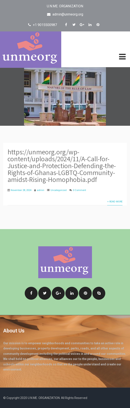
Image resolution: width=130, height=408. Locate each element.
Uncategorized (58, 190)
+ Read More (114, 201)
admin (40, 190)
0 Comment (79, 190)
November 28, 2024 (21, 190)
